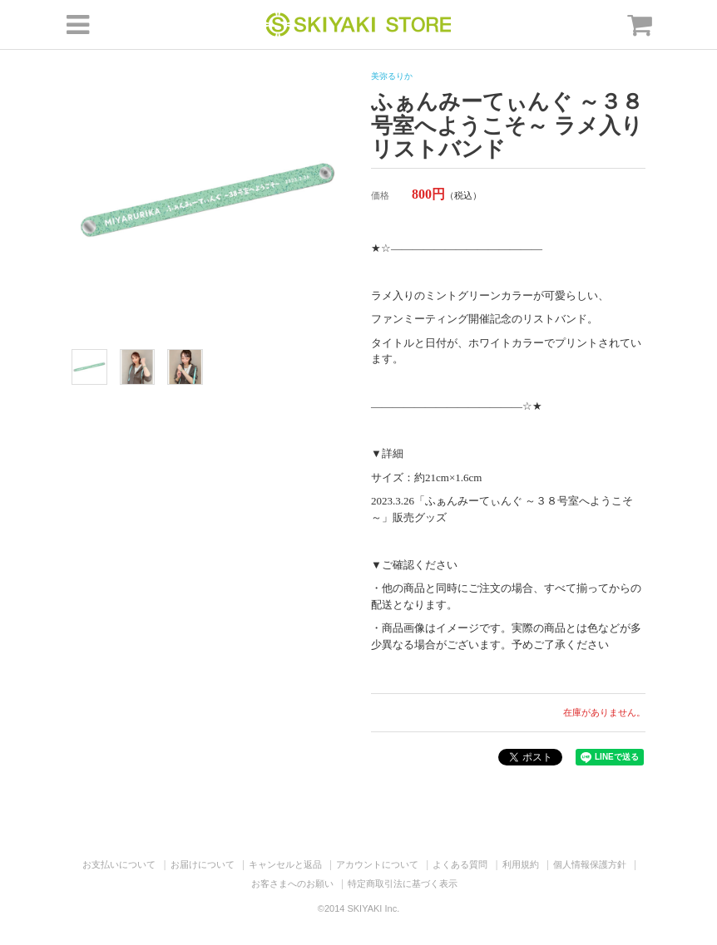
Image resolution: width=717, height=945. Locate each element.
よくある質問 (460, 864)
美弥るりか (392, 76)
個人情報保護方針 (589, 864)
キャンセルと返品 (285, 864)
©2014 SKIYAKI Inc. (358, 908)
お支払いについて (119, 864)
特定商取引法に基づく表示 (402, 883)
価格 (380, 195)
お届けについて (203, 864)
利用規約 (520, 864)
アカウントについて (377, 864)
